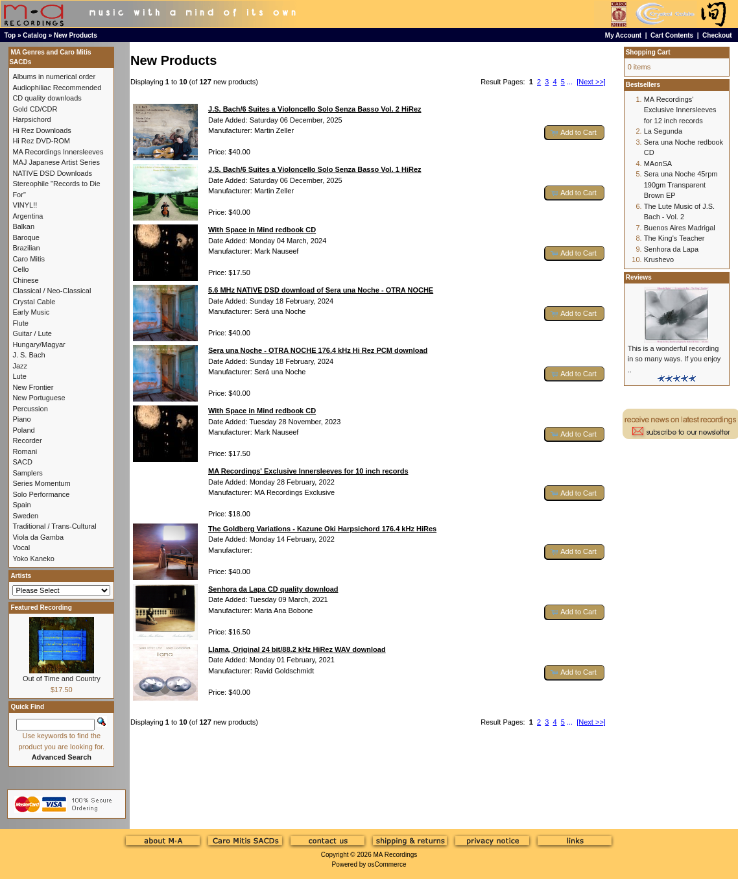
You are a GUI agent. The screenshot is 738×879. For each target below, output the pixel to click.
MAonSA (658, 163)
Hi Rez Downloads (41, 130)
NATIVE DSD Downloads (52, 173)
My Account (623, 35)
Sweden (25, 516)
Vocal (21, 547)
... (570, 82)
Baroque (26, 237)
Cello (20, 269)
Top (10, 35)
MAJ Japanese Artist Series (56, 162)
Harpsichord (31, 119)
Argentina (27, 216)
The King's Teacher (674, 238)
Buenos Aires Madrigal (679, 228)
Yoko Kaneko (33, 558)
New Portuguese (38, 398)
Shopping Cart (648, 52)
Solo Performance (40, 494)
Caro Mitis (28, 259)
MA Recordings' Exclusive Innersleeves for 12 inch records (680, 110)
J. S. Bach (28, 355)
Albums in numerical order (53, 76)
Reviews (639, 277)
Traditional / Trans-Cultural (54, 526)
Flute (20, 323)
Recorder (27, 440)
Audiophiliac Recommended (56, 87)
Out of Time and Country (62, 678)
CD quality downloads (46, 98)
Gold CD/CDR (34, 109)
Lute (19, 376)
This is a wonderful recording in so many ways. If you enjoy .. (674, 359)
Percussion (29, 409)
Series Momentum (41, 483)
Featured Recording (40, 607)
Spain (21, 505)
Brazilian (26, 248)
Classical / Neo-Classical (51, 291)
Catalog (35, 35)
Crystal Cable (33, 302)
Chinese (25, 280)
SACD (22, 462)
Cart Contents (671, 35)
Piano (21, 419)
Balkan (23, 226)
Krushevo (659, 259)
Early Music (30, 312)
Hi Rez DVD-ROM (41, 141)
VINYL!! (24, 205)
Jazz (19, 366)
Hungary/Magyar (38, 344)
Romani (24, 451)
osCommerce (387, 864)
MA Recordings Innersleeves (57, 152)
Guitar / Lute (32, 333)
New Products (75, 35)
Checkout (717, 35)
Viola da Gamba (38, 537)
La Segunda (663, 131)
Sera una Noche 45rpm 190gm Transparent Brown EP (681, 184)
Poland (23, 430)
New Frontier (32, 387)
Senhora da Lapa (671, 249)
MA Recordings (395, 854)
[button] (574, 132)
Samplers (27, 473)
